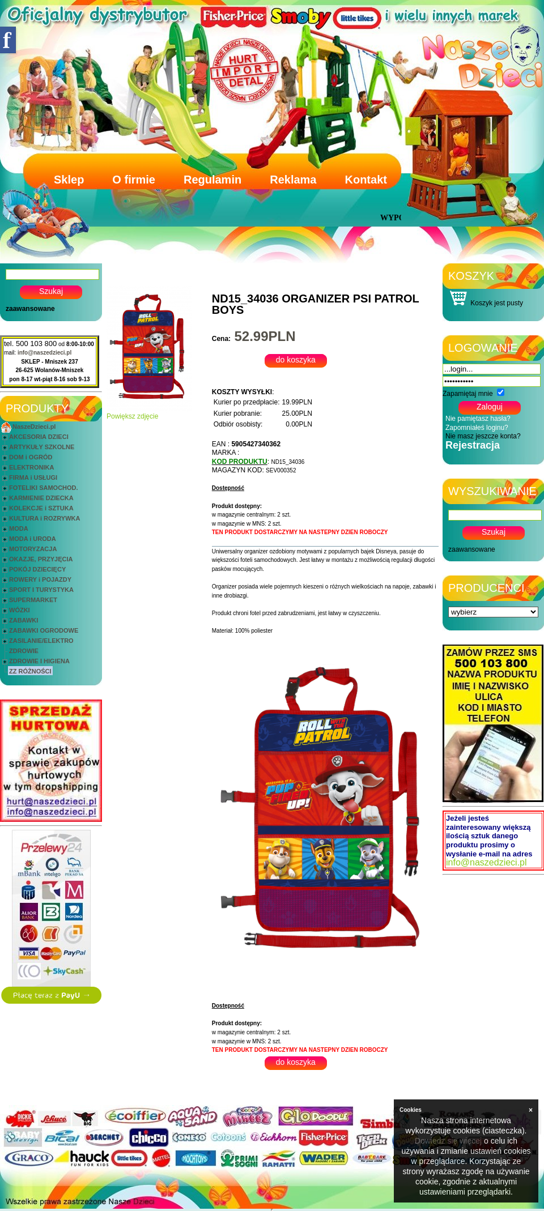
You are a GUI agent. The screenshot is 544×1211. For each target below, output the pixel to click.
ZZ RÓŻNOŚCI (30, 671)
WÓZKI (19, 610)
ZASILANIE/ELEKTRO (41, 640)
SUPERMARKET (33, 599)
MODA (18, 528)
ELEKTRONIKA (31, 467)
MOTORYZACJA (33, 548)
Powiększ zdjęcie (149, 413)
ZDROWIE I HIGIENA (39, 661)
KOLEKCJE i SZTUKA (41, 508)
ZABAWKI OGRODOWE (43, 630)
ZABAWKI (23, 620)
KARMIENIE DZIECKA (41, 497)
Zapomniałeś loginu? (476, 428)
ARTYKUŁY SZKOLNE (41, 447)
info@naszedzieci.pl (44, 352)
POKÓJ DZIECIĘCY (37, 569)
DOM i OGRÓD (30, 457)
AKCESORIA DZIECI (39, 436)
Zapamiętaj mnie (468, 394)
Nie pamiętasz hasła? (478, 419)
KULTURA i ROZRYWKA (44, 518)
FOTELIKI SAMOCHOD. (43, 487)
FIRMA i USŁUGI (33, 477)
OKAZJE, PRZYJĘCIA (41, 559)
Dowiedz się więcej (448, 1140)
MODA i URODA (32, 538)
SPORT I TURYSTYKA (41, 589)
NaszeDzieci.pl (34, 426)
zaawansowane (30, 309)
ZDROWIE (24, 650)
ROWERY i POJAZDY (40, 579)
